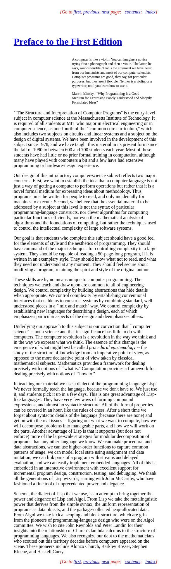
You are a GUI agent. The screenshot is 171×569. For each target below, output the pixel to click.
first (77, 11)
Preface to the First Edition (68, 41)
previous (91, 11)
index (150, 11)
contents (132, 11)
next (106, 11)
